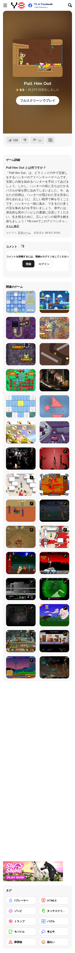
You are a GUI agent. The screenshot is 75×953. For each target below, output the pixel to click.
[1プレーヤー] (21, 900)
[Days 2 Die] (54, 641)
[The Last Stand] (54, 511)
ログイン (44, 264)
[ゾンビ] (21, 911)
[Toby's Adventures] (54, 302)
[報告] (37, 140)
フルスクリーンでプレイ (37, 101)
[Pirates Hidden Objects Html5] (54, 380)
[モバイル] (21, 932)
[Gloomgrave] (54, 432)
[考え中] (54, 932)
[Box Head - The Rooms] (54, 485)
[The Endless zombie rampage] (21, 537)
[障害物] (21, 942)
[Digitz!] (21, 302)
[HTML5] (54, 900)
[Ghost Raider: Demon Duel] (21, 458)
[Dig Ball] (54, 354)
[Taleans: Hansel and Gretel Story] (21, 328)
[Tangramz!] (54, 406)
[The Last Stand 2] (21, 615)
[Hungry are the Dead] (21, 563)
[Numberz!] (21, 406)
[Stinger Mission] (54, 667)
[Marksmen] (54, 589)
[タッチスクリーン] (54, 911)
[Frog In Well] (21, 354)
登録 (28, 264)
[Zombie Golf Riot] (54, 563)
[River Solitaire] (21, 432)
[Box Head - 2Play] (54, 537)
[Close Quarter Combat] (21, 589)
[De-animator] (54, 458)
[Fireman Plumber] (21, 380)
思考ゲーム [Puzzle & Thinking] (24, 232)
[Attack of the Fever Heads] (21, 511)
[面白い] (54, 942)
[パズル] (54, 921)
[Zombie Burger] (21, 641)
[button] (12, 226)
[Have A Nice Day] (54, 615)
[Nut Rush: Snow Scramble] (54, 328)
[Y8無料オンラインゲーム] (18, 5)
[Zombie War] (21, 667)
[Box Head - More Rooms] (21, 485)
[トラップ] (21, 921)
